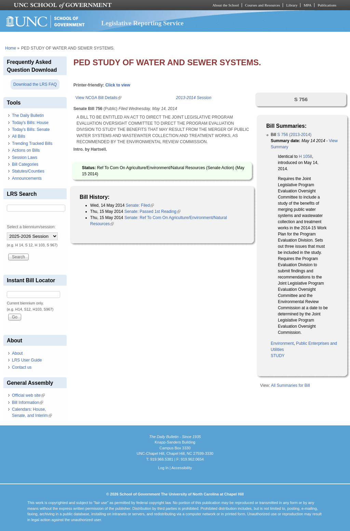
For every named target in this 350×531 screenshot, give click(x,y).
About (17, 353)
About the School (226, 5)
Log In (163, 468)
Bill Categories (25, 164)
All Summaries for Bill (290, 385)
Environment (282, 343)
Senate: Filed (140, 205)
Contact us (21, 367)
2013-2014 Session (193, 97)
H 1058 (305, 156)
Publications (327, 5)
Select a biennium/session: (31, 226)
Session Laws (24, 157)
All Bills (18, 136)
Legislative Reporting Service (142, 23)
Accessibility (181, 468)
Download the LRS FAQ (35, 84)
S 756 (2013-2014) (294, 134)
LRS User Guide (27, 360)
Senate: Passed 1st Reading (152, 211)
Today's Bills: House (30, 122)
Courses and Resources (262, 5)
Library (291, 5)
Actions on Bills (26, 150)
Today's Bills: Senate (31, 129)
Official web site (28, 395)
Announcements (27, 178)
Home (10, 48)
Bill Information (27, 402)
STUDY (278, 355)
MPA (307, 5)
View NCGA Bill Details (98, 97)
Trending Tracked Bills (32, 143)
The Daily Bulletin (28, 115)
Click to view (117, 85)
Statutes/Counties (28, 171)
